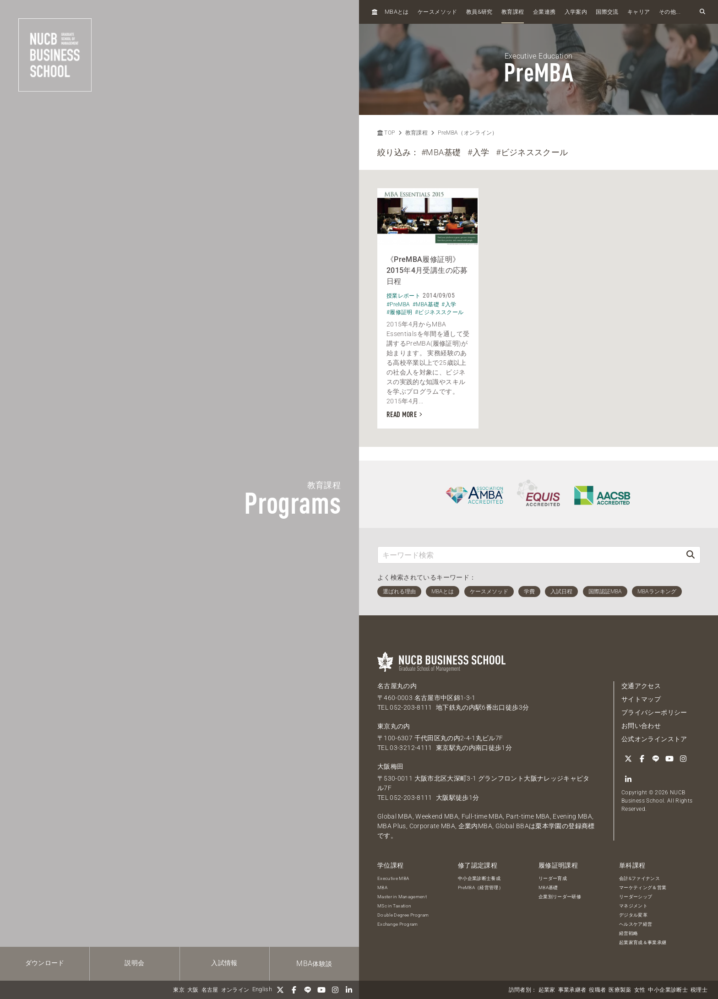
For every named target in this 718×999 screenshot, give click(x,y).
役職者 (597, 990)
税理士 (699, 990)
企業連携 (544, 12)
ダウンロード (45, 962)
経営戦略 (628, 933)
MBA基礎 (548, 887)
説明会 (134, 962)
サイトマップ (641, 699)
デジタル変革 (633, 915)
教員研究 (479, 11)
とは (397, 11)
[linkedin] (349, 990)
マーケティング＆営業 (643, 887)
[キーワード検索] (529, 555)
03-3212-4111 (411, 747)
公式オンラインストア (654, 739)
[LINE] (308, 990)
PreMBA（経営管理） (480, 887)
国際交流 (607, 12)
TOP (386, 133)
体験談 (314, 963)
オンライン (235, 990)
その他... (669, 12)
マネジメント (633, 905)
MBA (382, 887)
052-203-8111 (411, 707)
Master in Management (402, 896)
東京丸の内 (393, 726)
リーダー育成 (552, 878)
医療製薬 (620, 990)
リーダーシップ (635, 896)
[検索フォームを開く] (702, 11)
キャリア (638, 12)
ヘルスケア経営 (635, 924)
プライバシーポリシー (654, 712)
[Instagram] (335, 990)
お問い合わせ (641, 725)
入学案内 (576, 12)
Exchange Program (397, 924)
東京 (179, 990)
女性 (640, 990)
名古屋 (209, 990)
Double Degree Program (403, 915)
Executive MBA (393, 878)
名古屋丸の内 (397, 686)
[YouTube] (321, 990)
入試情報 (224, 962)
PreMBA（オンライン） (468, 133)
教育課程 (512, 12)
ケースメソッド (437, 12)
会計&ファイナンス (639, 878)
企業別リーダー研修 (559, 896)
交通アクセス (641, 686)
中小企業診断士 (667, 990)
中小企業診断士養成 (479, 878)
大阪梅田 (390, 766)
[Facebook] (294, 990)
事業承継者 (572, 990)
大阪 (193, 990)
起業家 (546, 990)
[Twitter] (280, 990)
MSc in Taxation (394, 905)
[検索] (690, 555)
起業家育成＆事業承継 (643, 942)
